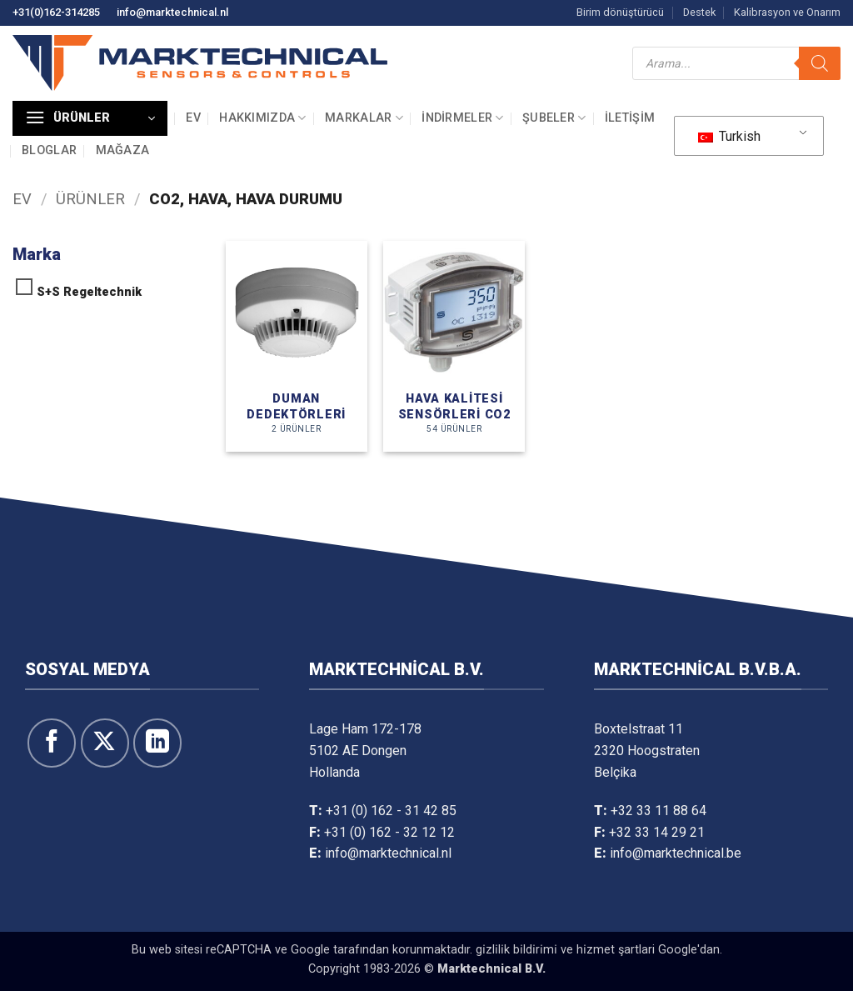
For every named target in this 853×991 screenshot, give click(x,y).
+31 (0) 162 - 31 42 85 (391, 810)
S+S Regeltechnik (89, 292)
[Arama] (820, 63)
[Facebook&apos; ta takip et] (51, 742)
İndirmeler (462, 118)
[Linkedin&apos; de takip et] (157, 742)
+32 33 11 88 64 (658, 810)
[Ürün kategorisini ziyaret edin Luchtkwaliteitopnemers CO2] (454, 347)
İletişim (630, 118)
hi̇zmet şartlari (615, 950)
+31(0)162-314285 (56, 12)
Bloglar (49, 150)
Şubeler (554, 118)
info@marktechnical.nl (172, 12)
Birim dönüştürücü (620, 12)
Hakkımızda (262, 118)
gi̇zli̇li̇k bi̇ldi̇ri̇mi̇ (516, 950)
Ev (193, 118)
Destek (699, 12)
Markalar (364, 118)
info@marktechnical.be (675, 853)
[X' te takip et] (105, 742)
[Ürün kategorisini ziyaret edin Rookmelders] (296, 347)
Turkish (729, 136)
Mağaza (123, 150)
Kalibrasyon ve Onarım (787, 12)
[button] (89, 118)
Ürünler (90, 199)
